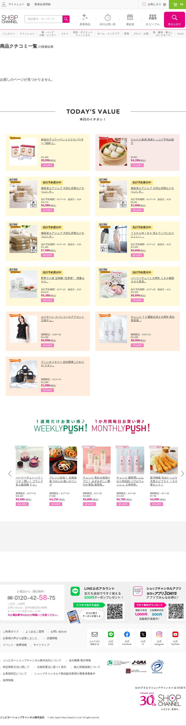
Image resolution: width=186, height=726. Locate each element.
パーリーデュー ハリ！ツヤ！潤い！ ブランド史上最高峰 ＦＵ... (29, 481)
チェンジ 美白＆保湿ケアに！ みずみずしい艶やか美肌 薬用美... (96, 481)
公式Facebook (126, 642)
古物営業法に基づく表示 (51, 667)
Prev (11, 473)
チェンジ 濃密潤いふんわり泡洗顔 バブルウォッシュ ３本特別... (130, 481)
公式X (143, 642)
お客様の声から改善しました (20, 638)
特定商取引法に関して (16, 667)
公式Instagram (159, 642)
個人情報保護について (87, 667)
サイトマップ (41, 644)
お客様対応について (15, 673)
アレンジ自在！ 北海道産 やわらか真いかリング (63, 481)
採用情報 (8, 680)
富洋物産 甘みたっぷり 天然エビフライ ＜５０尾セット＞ (163, 481)
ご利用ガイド (11, 631)
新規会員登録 (42, 4)
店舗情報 (52, 638)
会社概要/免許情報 (80, 660)
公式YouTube (175, 642)
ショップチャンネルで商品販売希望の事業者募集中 (64, 673)
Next (181, 473)
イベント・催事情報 (15, 644)
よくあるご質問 (34, 631)
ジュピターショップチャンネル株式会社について (32, 660)
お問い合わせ (59, 631)
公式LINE (110, 642)
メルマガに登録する (94, 642)
